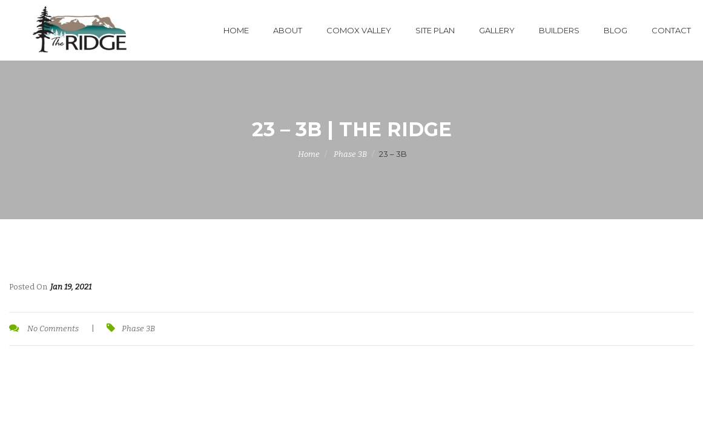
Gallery (497, 30)
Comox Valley (358, 30)
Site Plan (435, 30)
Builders (559, 30)
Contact (671, 30)
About (287, 30)
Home (236, 30)
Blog (615, 30)
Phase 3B (350, 154)
